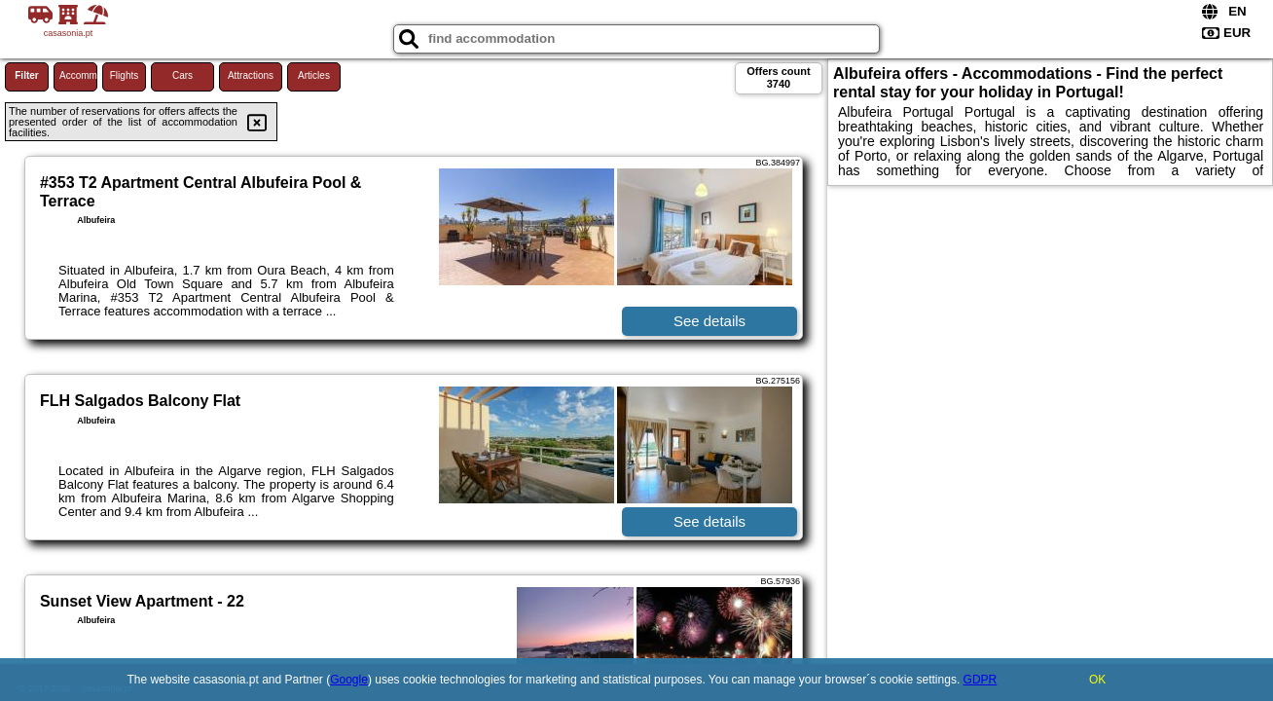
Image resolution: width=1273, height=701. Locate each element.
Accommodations (78, 75)
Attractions (250, 75)
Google (349, 679)
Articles (314, 75)
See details (709, 321)
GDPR (981, 679)
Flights (124, 75)
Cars (182, 75)
